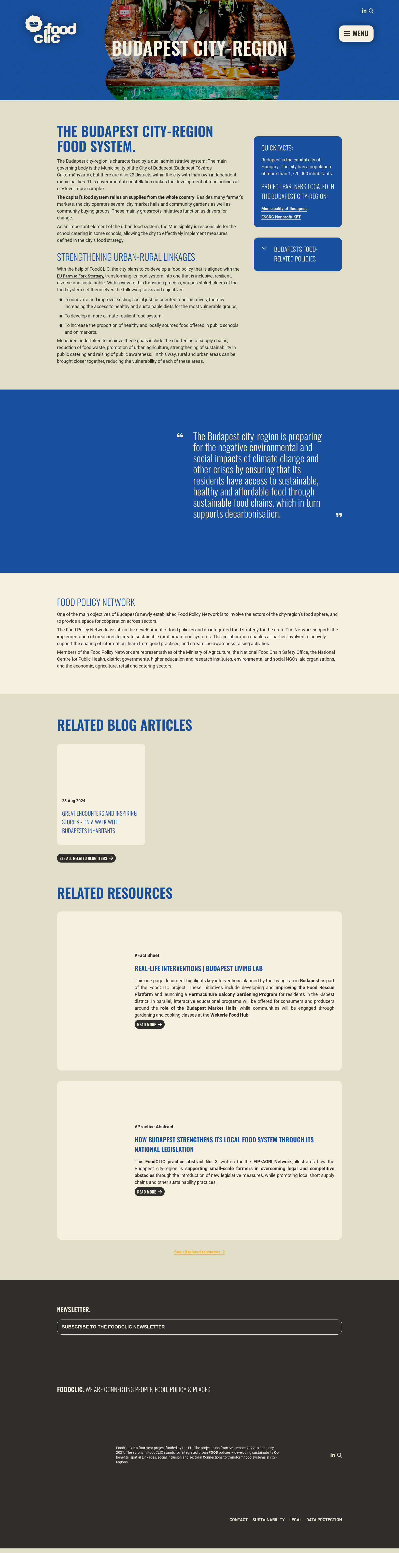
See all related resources (197, 1256)
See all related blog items (87, 862)
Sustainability (260, 1524)
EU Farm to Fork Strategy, (83, 276)
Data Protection (322, 1524)
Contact (227, 1524)
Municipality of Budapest (286, 208)
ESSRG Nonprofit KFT (283, 216)
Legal (290, 1524)
